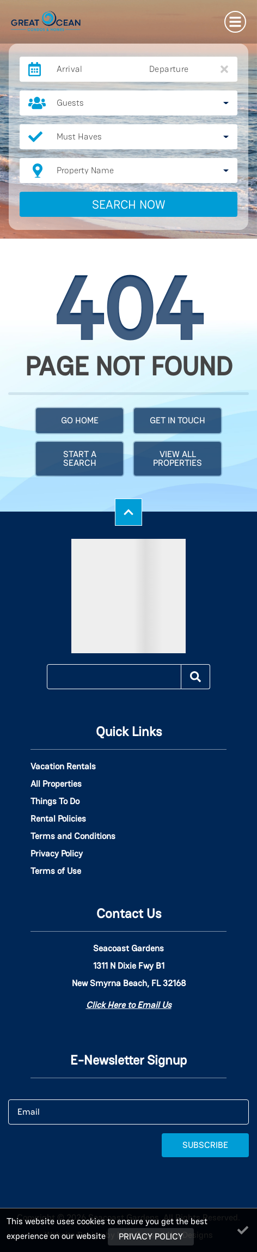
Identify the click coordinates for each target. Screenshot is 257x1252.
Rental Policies (58, 819)
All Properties (56, 784)
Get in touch (177, 420)
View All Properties (177, 458)
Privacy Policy (56, 853)
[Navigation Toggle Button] (235, 22)
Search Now (129, 204)
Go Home (80, 420)
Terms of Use (55, 871)
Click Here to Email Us (129, 1005)
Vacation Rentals (63, 766)
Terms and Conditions (72, 836)
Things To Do (54, 801)
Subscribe (205, 1145)
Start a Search (79, 458)
